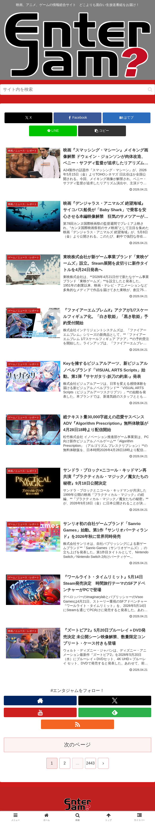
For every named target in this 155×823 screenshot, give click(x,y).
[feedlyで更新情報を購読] (114, 713)
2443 (90, 764)
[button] (150, 89)
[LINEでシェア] (53, 131)
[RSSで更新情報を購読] (77, 725)
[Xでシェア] (28, 117)
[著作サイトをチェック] (40, 701)
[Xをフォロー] (114, 701)
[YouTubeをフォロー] (40, 713)
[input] (77, 89)
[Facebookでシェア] (77, 117)
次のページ (77, 746)
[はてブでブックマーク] (126, 117)
